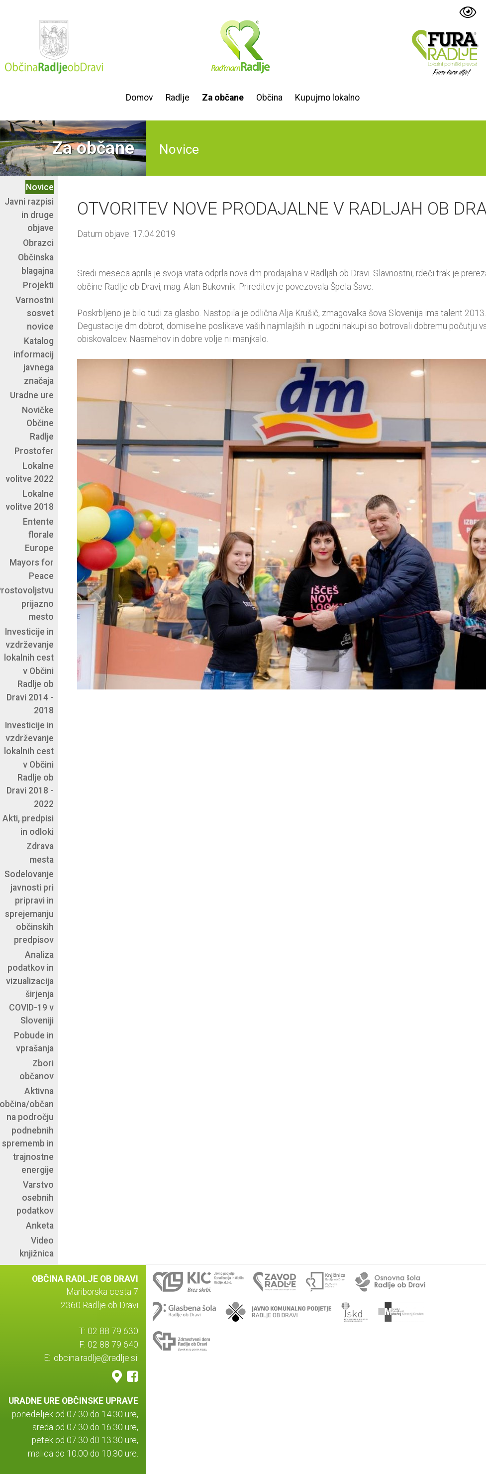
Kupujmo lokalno (327, 98)
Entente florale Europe (38, 535)
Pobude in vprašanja (34, 1041)
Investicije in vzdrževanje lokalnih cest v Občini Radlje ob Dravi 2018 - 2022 (29, 764)
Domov (139, 98)
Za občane (223, 98)
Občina (269, 98)
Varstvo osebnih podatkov (35, 1198)
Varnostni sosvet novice (34, 313)
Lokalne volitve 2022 (29, 472)
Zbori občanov (36, 1069)
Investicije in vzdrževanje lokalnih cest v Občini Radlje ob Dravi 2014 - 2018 (29, 671)
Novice (40, 187)
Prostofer (34, 451)
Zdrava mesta (40, 852)
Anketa (40, 1226)
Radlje (178, 98)
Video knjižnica (36, 1247)
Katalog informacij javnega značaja (33, 360)
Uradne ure (32, 395)
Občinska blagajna (36, 263)
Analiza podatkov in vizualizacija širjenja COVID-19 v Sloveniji (30, 987)
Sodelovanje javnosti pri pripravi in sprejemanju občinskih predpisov (29, 907)
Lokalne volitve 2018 (29, 500)
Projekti (38, 285)
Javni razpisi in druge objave (29, 215)
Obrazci (38, 243)
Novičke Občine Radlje (38, 423)
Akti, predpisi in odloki (28, 824)
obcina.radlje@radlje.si (95, 1357)
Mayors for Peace (31, 569)
